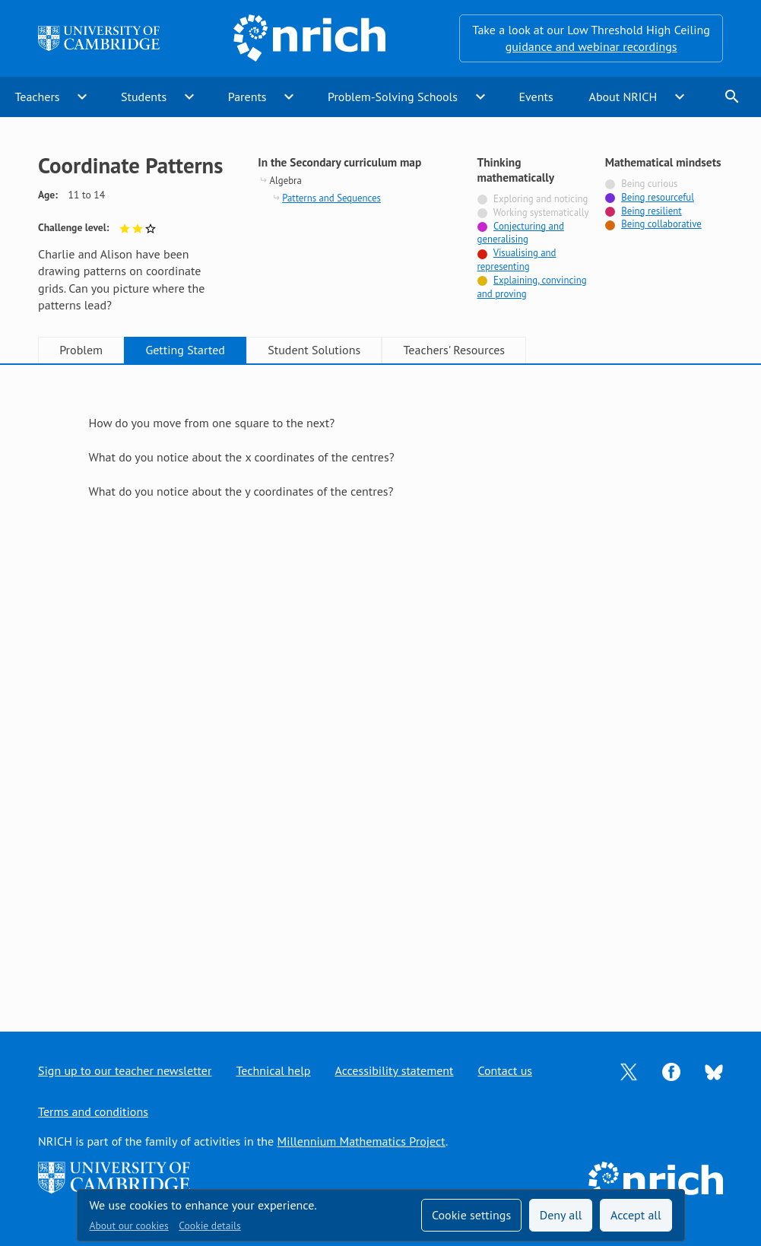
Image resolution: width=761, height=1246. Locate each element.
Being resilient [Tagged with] (651, 210)
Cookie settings (471, 1214)
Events (535, 96)
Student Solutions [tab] (314, 349)
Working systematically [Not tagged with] (541, 212)
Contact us (504, 1070)
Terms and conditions (93, 1111)
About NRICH (623, 96)
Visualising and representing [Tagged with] (516, 259)
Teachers (36, 96)
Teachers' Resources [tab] (455, 349)
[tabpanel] (381, 684)
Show (109, 560)
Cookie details (209, 1225)
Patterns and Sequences (331, 198)
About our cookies (129, 1225)
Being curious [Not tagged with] (649, 183)
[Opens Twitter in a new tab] (629, 1070)
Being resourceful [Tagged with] (657, 197)
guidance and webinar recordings (591, 46)
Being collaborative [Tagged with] (661, 223)
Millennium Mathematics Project (361, 1141)
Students (143, 96)
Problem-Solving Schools (393, 96)
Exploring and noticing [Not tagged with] (540, 198)
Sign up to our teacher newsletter (124, 1070)
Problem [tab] (81, 349)
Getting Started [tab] (184, 349)
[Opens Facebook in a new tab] (671, 1070)
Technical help (273, 1070)
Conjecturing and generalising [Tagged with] (520, 233)
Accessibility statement (394, 1070)
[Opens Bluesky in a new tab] (714, 1071)
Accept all (635, 1214)
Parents (247, 96)
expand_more (82, 96)
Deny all (561, 1214)
